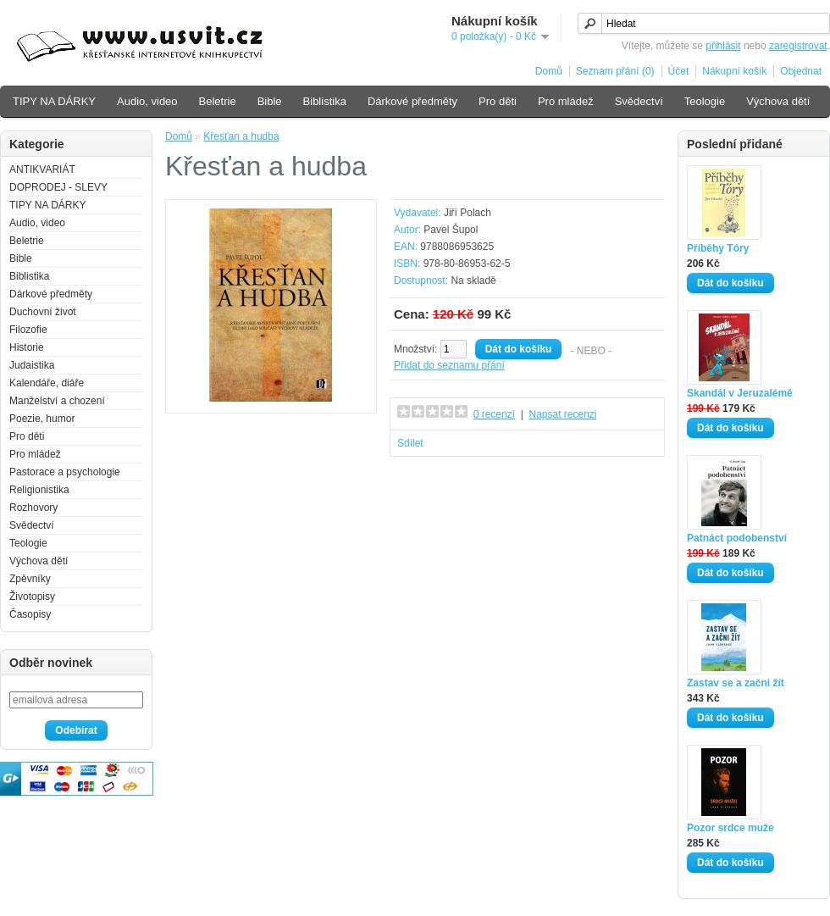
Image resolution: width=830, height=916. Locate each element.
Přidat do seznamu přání (449, 365)
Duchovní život (42, 312)
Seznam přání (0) (615, 71)
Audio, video (147, 101)
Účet (678, 71)
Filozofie (28, 330)
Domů (548, 71)
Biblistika (324, 101)
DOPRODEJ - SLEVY (58, 187)
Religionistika (39, 490)
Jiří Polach (467, 213)
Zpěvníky (30, 579)
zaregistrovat (798, 46)
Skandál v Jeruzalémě (740, 393)
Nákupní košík (734, 71)
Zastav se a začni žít (735, 683)
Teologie (704, 101)
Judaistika (31, 365)
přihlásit (723, 46)
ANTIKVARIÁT (42, 169)
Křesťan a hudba (241, 136)
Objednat (801, 71)
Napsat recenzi (562, 414)
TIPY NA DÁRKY (54, 101)
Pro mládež (566, 101)
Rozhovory (33, 508)
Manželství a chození (57, 401)
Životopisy (32, 596)
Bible (269, 101)
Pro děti (498, 101)
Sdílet (410, 443)
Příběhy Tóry (718, 248)
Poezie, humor (42, 419)
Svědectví (639, 101)
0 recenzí (494, 414)
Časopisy (30, 614)
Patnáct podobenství (737, 538)
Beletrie (217, 101)
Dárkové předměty (412, 101)
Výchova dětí (778, 101)
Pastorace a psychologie (64, 472)
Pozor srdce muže (730, 828)
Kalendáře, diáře (46, 383)
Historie (26, 347)
